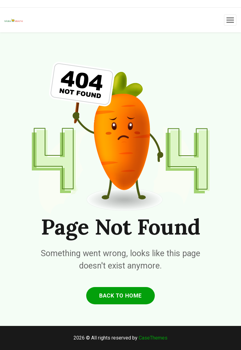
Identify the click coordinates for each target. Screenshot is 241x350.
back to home (120, 295)
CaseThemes (153, 338)
